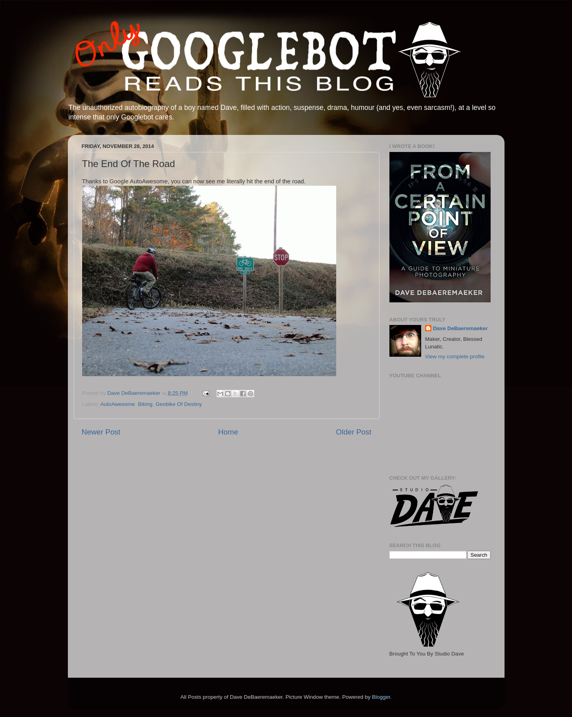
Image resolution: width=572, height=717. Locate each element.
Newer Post (101, 432)
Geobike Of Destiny (179, 404)
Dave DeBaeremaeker (460, 328)
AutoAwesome (117, 404)
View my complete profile (455, 356)
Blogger (381, 697)
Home (228, 432)
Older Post (353, 432)
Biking (145, 404)
